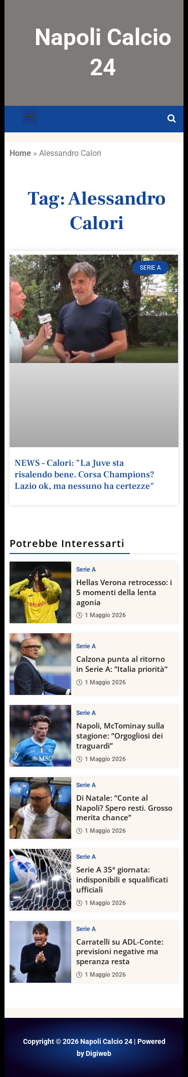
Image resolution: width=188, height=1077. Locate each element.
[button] (30, 116)
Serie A (86, 570)
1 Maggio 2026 (101, 615)
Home (20, 153)
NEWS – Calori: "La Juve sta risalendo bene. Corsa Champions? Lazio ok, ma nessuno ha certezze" (84, 474)
